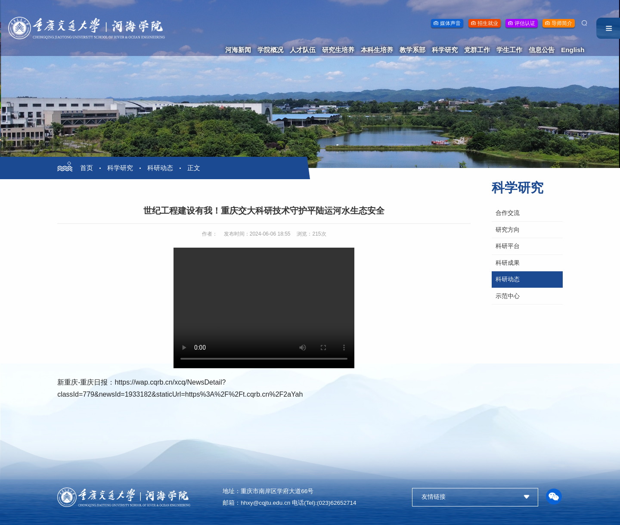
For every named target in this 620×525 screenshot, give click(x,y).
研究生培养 (338, 49)
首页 (86, 167)
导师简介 (562, 23)
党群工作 (477, 49)
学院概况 (270, 49)
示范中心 (508, 296)
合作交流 (508, 213)
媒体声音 (450, 23)
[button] (554, 497)
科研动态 (160, 167)
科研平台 (508, 246)
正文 (193, 167)
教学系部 (412, 49)
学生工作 (509, 49)
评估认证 (525, 23)
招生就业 (487, 23)
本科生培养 (377, 49)
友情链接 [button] (434, 497)
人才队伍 (303, 49)
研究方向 (508, 230)
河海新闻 (238, 49)
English (572, 49)
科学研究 (445, 49)
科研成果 (508, 263)
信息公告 (542, 49)
